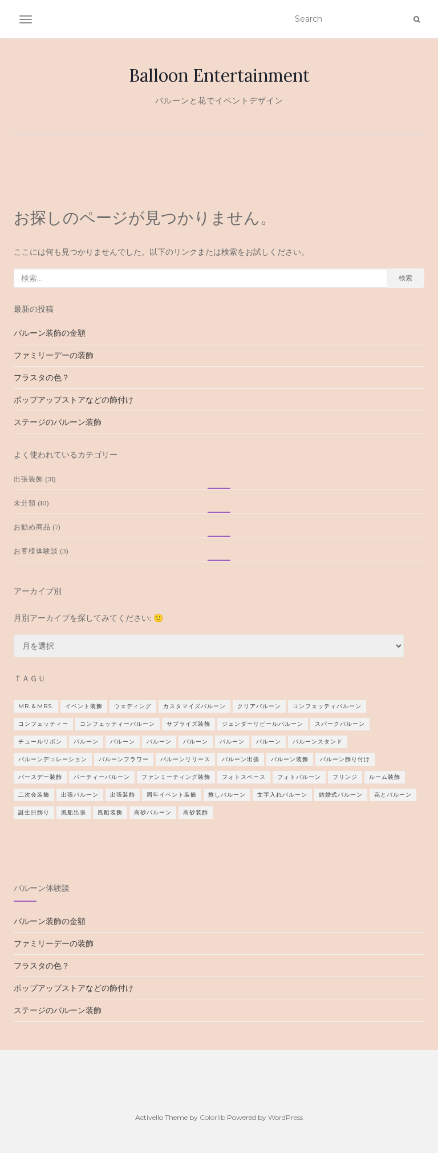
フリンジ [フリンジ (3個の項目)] (345, 777)
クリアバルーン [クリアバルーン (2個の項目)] (259, 706)
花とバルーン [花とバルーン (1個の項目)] (393, 794)
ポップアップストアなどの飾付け (73, 400)
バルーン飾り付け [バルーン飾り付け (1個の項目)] (345, 759)
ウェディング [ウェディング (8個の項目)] (133, 706)
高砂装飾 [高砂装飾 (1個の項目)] (195, 812)
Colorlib (212, 1117)
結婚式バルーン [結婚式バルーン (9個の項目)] (341, 794)
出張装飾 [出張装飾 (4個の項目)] (122, 794)
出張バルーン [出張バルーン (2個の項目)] (80, 794)
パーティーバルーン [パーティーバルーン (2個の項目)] (102, 777)
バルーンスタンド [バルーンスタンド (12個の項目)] (318, 741)
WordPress (285, 1117)
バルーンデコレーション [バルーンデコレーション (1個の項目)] (52, 759)
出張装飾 (28, 479)
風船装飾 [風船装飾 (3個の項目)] (110, 812)
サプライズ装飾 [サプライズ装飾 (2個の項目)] (188, 724)
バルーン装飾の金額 (50, 333)
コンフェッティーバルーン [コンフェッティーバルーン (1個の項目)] (117, 724)
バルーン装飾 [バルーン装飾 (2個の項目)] (290, 759)
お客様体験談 (36, 551)
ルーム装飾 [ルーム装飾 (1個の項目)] (384, 777)
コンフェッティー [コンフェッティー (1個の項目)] (43, 724)
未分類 (25, 503)
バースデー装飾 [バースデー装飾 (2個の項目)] (40, 777)
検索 (405, 278)
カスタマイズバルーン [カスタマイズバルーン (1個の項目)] (194, 706)
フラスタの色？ (42, 377)
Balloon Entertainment (219, 75)
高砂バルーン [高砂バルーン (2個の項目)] (153, 812)
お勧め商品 (32, 527)
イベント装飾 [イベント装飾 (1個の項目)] (84, 706)
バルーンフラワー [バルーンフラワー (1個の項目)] (124, 759)
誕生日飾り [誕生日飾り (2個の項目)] (34, 812)
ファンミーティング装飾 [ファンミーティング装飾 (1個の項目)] (175, 777)
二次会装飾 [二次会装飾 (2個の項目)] (34, 794)
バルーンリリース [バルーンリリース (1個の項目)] (185, 759)
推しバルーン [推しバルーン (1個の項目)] (227, 794)
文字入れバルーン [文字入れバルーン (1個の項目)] (282, 794)
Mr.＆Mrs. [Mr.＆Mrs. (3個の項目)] (36, 706)
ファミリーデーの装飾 (54, 355)
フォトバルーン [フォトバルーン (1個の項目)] (299, 777)
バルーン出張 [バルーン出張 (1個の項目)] (240, 759)
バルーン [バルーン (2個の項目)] (122, 741)
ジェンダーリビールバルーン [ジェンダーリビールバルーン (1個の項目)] (262, 724)
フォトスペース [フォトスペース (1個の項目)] (244, 777)
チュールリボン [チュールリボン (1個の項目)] (40, 741)
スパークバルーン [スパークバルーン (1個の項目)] (340, 724)
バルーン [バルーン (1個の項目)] (86, 741)
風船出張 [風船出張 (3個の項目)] (73, 812)
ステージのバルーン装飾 (58, 422)
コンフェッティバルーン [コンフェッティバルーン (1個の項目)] (327, 706)
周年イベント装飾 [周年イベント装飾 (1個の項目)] (172, 794)
